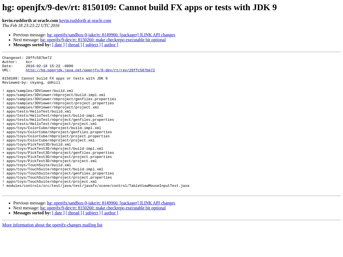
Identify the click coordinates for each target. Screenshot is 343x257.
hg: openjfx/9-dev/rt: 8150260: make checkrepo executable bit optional (103, 39)
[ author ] (110, 44)
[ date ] (58, 44)
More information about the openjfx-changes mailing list (52, 252)
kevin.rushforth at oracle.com (85, 20)
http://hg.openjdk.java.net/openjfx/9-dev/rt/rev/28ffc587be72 (90, 73)
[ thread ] (74, 44)
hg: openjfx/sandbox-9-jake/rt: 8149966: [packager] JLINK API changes (111, 34)
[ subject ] (92, 44)
